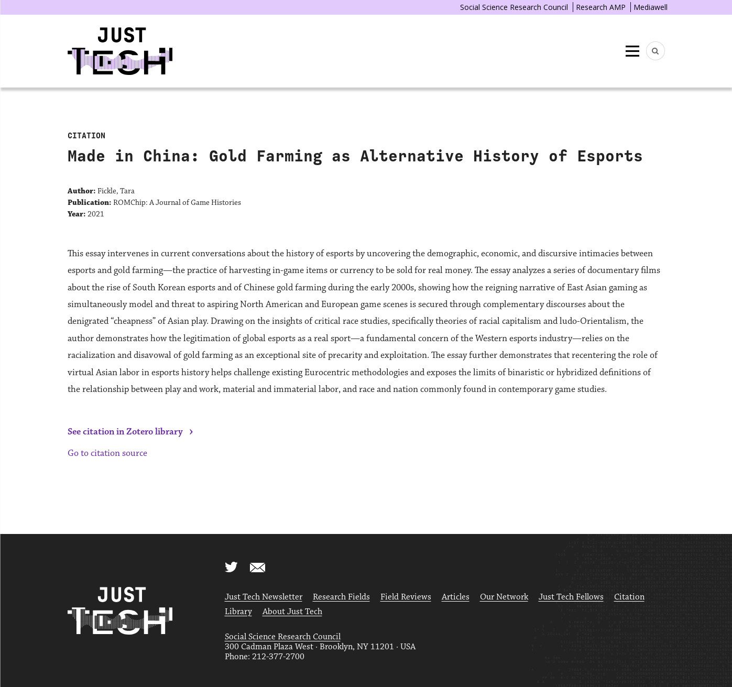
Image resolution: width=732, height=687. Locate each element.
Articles (455, 597)
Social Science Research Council (514, 7)
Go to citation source (107, 453)
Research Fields (341, 597)
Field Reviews (405, 597)
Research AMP (601, 7)
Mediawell (650, 7)
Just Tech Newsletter (263, 597)
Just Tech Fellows (571, 597)
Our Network (504, 597)
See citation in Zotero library (125, 432)
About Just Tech (292, 611)
